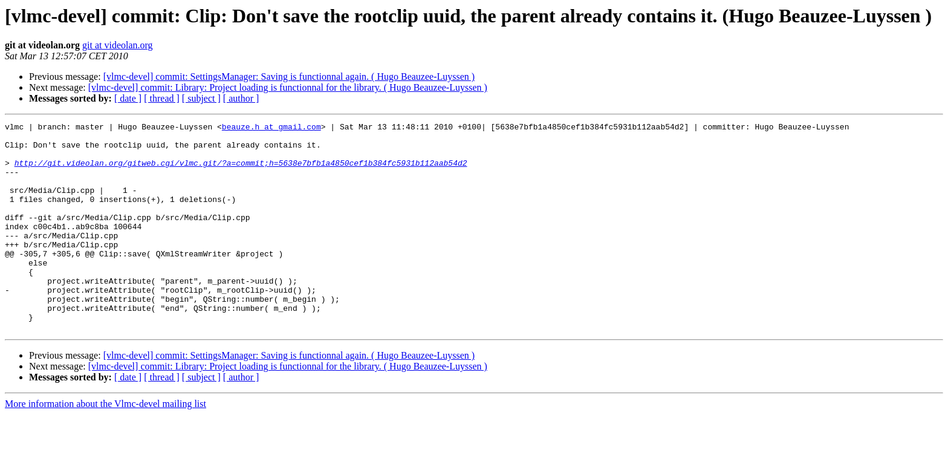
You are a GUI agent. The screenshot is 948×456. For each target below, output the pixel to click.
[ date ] (127, 98)
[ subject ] (201, 98)
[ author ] (241, 98)
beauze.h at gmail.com (271, 128)
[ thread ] (162, 98)
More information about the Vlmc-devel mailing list (105, 445)
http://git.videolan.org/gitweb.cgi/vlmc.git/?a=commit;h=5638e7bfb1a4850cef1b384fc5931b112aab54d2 (241, 171)
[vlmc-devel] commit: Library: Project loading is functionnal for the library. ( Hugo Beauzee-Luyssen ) (287, 87)
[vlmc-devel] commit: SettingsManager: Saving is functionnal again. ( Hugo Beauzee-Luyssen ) (289, 76)
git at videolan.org (117, 45)
